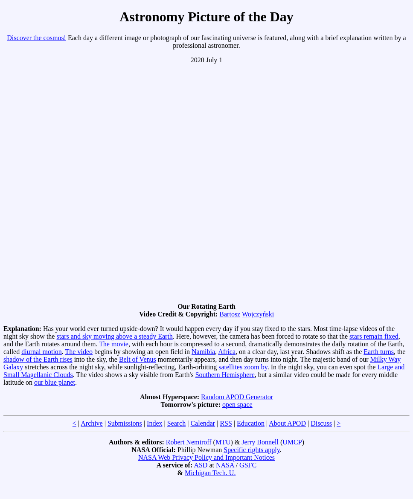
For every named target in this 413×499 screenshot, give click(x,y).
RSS (226, 423)
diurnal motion (41, 351)
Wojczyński (258, 314)
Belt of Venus (137, 359)
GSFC (247, 465)
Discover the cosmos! (36, 37)
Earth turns (379, 351)
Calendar (202, 423)
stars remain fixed (373, 336)
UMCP (292, 442)
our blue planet (54, 382)
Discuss (321, 423)
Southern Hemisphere (225, 374)
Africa (227, 351)
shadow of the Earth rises (38, 359)
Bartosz (229, 314)
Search (176, 423)
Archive (92, 423)
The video (79, 351)
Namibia (203, 351)
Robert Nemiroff (189, 442)
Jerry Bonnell (260, 442)
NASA (225, 465)
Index (154, 423)
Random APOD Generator (237, 396)
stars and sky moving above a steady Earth (114, 336)
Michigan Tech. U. (210, 472)
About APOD (287, 423)
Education (251, 423)
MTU (223, 442)
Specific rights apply (251, 449)
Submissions (125, 423)
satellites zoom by (243, 367)
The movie (113, 344)
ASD (200, 465)
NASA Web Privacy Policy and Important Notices (206, 457)
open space (237, 404)
